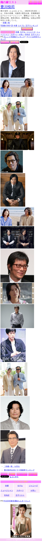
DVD (8, 26)
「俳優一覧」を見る (12, 466)
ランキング (35, 2)
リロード (5, 42)
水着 (15, 26)
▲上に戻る (14, 477)
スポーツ (14, 34)
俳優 (17, 32)
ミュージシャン (7, 490)
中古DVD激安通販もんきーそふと (16, 501)
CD (12, 26)
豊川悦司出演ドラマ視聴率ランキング (19, 470)
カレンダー (22, 474)
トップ (4, 474)
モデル (22, 32)
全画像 (12, 474)
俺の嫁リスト (8, 2)
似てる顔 (15, 42)
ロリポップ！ (30, 540)
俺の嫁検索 (27, 29)
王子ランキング (31, 26)
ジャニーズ (30, 32)
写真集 (3, 26)
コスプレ (21, 26)
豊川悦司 (7, 7)
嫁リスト (30, 2)
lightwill (18, 540)
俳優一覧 (6, 23)
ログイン (40, 2)
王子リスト (35, 34)
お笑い (21, 34)
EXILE (27, 34)
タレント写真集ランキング (14, 37)
